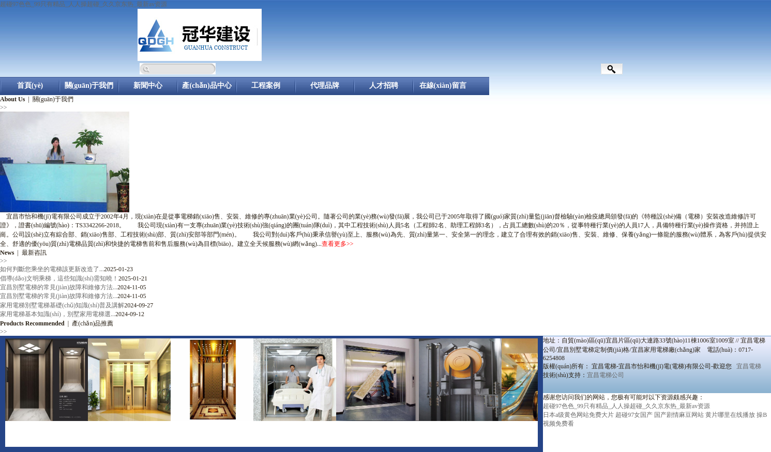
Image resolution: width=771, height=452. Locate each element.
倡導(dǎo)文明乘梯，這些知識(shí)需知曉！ (59, 278)
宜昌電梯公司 (605, 375)
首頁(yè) (30, 85)
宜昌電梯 (748, 366)
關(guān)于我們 (89, 85)
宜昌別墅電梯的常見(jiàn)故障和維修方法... (58, 287)
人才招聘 (383, 85)
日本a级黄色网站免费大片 (578, 414)
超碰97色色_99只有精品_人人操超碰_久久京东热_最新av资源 (83, 4)
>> (3, 107)
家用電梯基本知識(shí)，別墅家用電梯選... (57, 314)
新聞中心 (147, 85)
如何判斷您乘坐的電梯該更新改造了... (52, 269)
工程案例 (265, 85)
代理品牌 (324, 85)
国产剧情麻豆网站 (679, 414)
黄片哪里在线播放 (730, 414)
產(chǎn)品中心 (206, 85)
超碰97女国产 (634, 414)
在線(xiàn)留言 (442, 85)
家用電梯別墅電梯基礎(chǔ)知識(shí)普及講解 (62, 305)
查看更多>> (338, 243)
